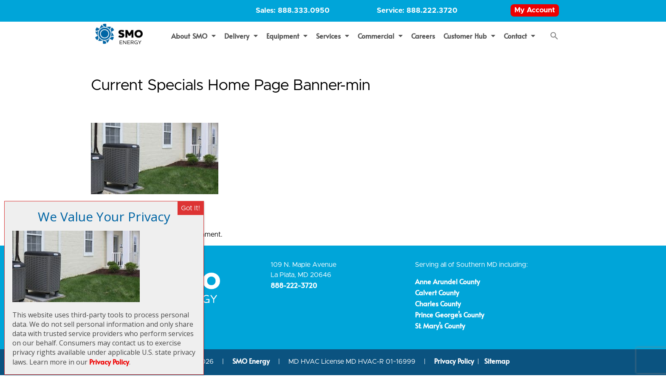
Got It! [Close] (190, 208)
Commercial (380, 39)
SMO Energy (251, 365)
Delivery (241, 39)
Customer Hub (469, 39)
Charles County (438, 307)
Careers (423, 39)
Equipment (287, 39)
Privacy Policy (454, 365)
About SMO (193, 39)
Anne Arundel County (447, 285)
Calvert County (437, 296)
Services (332, 39)
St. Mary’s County (440, 329)
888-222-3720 (294, 289)
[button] (554, 39)
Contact (519, 39)
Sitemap (497, 365)
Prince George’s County (449, 318)
